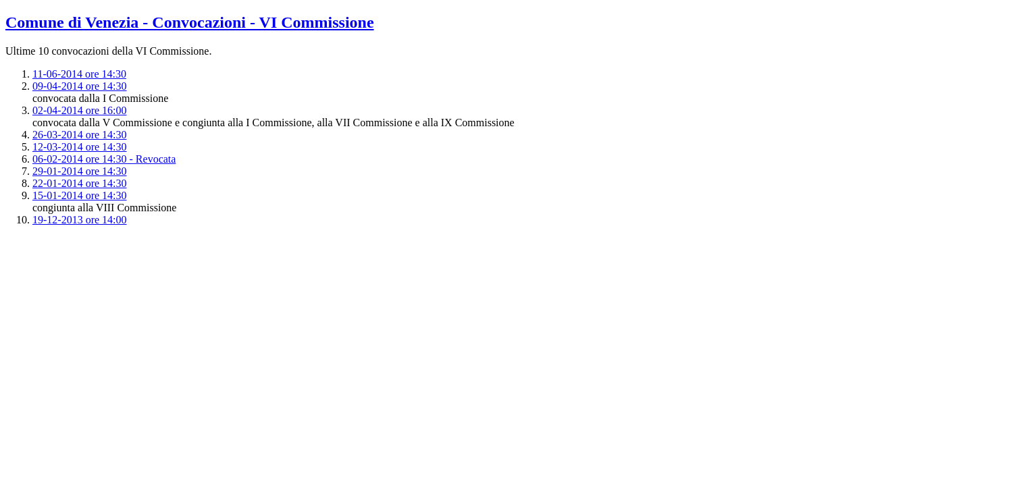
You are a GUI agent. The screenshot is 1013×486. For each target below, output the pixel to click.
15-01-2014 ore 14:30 (79, 195)
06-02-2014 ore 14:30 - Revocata (104, 159)
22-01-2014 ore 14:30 (79, 183)
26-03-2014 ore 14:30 (79, 134)
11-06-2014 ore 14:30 (79, 74)
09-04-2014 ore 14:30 (79, 86)
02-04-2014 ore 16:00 (79, 110)
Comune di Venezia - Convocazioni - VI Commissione (189, 22)
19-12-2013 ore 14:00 (79, 219)
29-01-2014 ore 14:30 (79, 171)
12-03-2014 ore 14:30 (79, 147)
